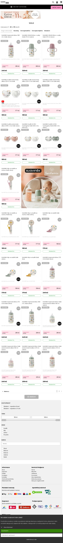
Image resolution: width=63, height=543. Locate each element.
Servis (33, 470)
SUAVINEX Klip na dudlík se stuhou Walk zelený (29, 214)
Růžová (6, 453)
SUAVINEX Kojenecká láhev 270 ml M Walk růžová (52, 258)
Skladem (47, 31)
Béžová (6, 451)
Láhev (5, 433)
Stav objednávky (36, 477)
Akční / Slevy (56, 7)
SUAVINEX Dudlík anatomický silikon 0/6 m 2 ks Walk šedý (30, 80)
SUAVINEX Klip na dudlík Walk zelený (10, 258)
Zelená (6, 455)
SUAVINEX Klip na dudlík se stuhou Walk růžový (9, 169)
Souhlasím (5, 531)
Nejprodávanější (6, 31)
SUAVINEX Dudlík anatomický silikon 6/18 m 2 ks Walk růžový (10, 125)
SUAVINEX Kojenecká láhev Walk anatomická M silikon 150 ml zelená (52, 303)
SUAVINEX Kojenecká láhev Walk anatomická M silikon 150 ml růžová (11, 348)
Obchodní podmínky (8, 479)
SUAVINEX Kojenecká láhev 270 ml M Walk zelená (11, 303)
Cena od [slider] (4, 420)
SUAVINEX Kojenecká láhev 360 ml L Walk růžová (11, 36)
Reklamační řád (6, 481)
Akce (3, 470)
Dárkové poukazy (36, 479)
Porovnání (34, 475)
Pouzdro (6, 435)
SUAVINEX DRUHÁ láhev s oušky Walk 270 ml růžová (52, 36)
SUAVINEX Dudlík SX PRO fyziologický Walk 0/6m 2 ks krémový (30, 126)
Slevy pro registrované (38, 481)
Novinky (16, 31)
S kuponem (5, 65)
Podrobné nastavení (8, 535)
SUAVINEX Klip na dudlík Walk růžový (51, 214)
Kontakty (4, 477)
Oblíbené (34, 473)
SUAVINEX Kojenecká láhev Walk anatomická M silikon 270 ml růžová (52, 348)
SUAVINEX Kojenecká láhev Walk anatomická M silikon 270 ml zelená (31, 348)
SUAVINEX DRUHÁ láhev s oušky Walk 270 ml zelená (31, 36)
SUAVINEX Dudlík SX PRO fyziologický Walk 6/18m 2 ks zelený (51, 126)
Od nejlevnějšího (37, 31)
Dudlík (5, 428)
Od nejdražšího (25, 31)
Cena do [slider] (58, 420)
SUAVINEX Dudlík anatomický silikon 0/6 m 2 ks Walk (10, 80)
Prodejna (4, 475)
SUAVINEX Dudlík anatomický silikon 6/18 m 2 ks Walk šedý (51, 80)
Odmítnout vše (32, 539)
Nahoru (5, 391)
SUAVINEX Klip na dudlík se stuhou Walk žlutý (9, 214)
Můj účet (34, 472)
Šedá (5, 457)
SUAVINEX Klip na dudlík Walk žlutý (30, 258)
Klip (5, 430)
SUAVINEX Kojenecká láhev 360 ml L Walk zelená (31, 303)
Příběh (4, 473)
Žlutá (5, 449)
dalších (31, 397)
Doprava (4, 472)
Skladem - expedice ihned (11, 406)
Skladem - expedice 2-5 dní (12, 409)
